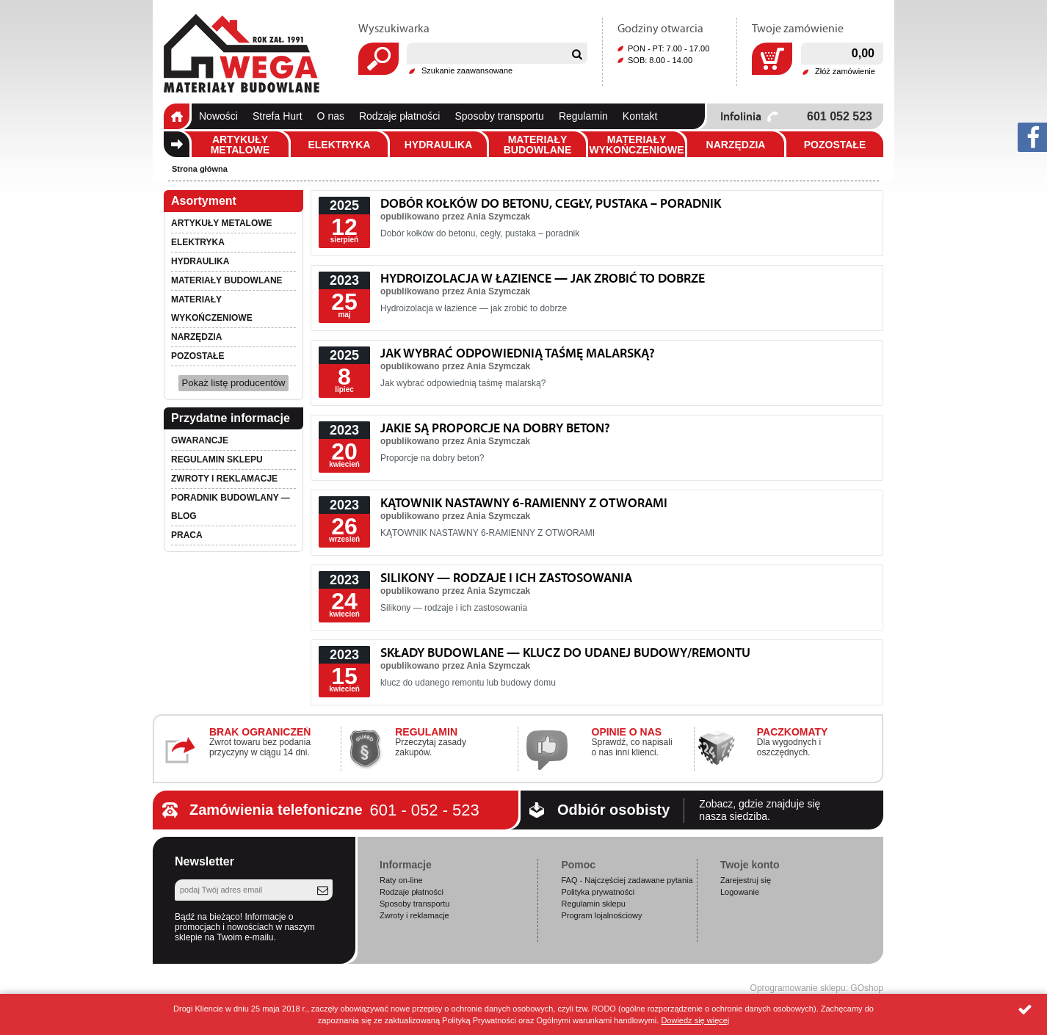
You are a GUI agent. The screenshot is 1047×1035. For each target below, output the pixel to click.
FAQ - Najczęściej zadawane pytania (626, 880)
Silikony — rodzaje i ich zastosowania (506, 577)
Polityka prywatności (597, 891)
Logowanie (739, 891)
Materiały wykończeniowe (636, 145)
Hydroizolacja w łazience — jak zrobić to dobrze (542, 277)
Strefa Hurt (277, 116)
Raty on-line (401, 880)
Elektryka (339, 144)
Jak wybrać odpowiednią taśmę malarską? (517, 352)
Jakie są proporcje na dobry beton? (495, 427)
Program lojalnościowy (601, 915)
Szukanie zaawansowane (466, 70)
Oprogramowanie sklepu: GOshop (816, 988)
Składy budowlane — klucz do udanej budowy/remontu (565, 652)
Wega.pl (241, 53)
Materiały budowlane (538, 145)
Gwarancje (199, 440)
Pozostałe (835, 144)
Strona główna (176, 116)
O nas (330, 116)
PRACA (187, 535)
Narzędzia (736, 144)
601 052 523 (839, 116)
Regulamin (583, 116)
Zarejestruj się (745, 880)
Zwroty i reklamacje (224, 478)
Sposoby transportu (498, 116)
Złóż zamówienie (845, 71)
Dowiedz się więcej (695, 1020)
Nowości (218, 116)
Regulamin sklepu (217, 459)
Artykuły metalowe (240, 145)
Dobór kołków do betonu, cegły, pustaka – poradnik (550, 203)
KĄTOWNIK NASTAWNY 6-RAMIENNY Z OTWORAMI (523, 502)
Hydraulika (439, 144)
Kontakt (640, 116)
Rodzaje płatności (400, 116)
